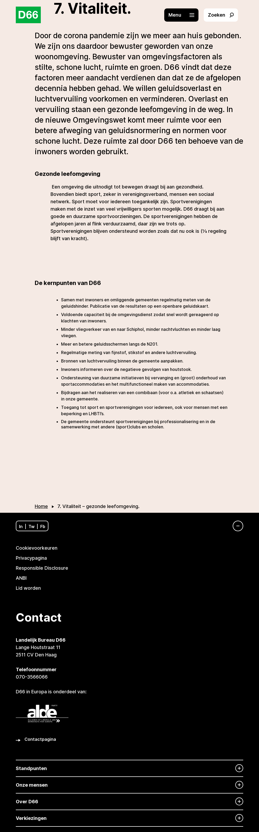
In (21, 526)
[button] (184, 15)
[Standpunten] (129, 768)
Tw (31, 526)
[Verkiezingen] (129, 818)
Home (41, 506)
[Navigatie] (235, 526)
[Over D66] (129, 802)
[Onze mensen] (129, 785)
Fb (42, 526)
